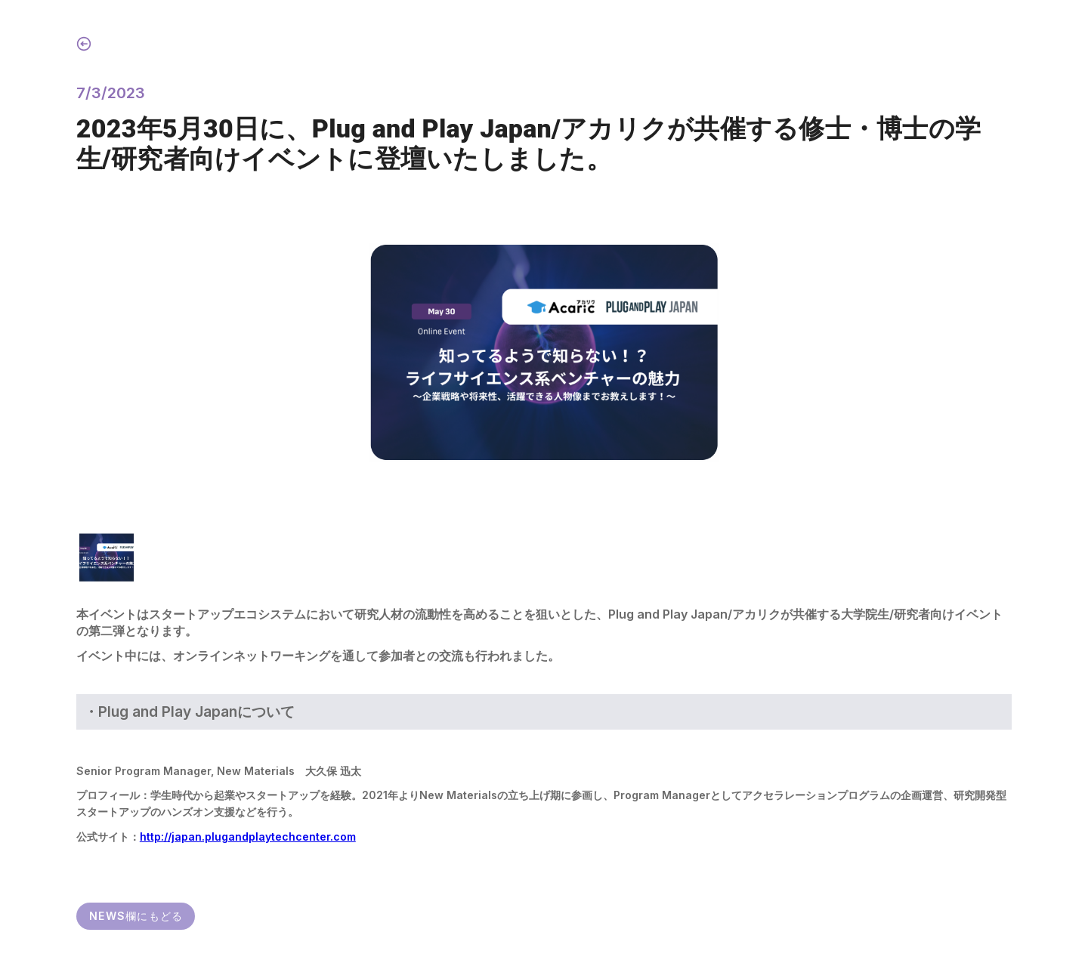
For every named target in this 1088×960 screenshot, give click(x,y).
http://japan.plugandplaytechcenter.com (248, 836)
